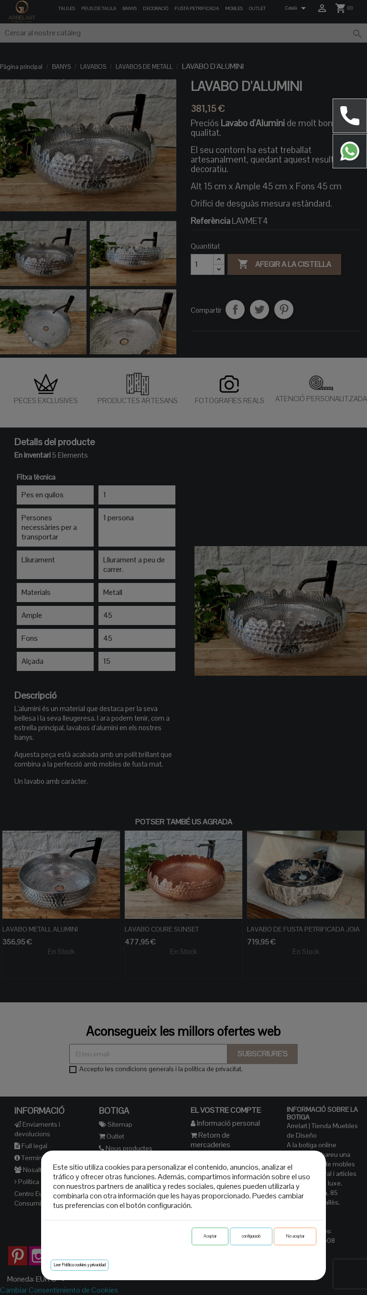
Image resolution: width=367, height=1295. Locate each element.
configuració (251, 1236)
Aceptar (210, 1236)
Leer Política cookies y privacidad (80, 1265)
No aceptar (295, 1236)
